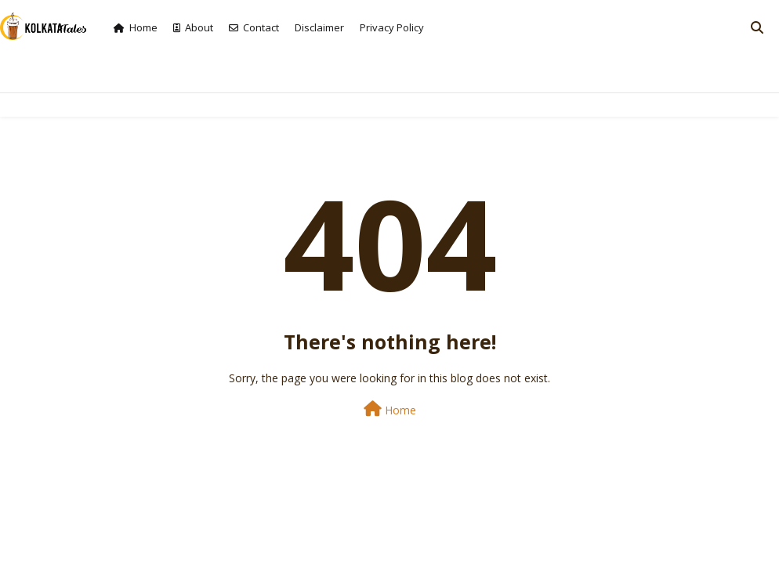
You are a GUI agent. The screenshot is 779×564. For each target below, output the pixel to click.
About (193, 27)
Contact (254, 27)
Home (136, 27)
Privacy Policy (392, 27)
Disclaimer (319, 27)
